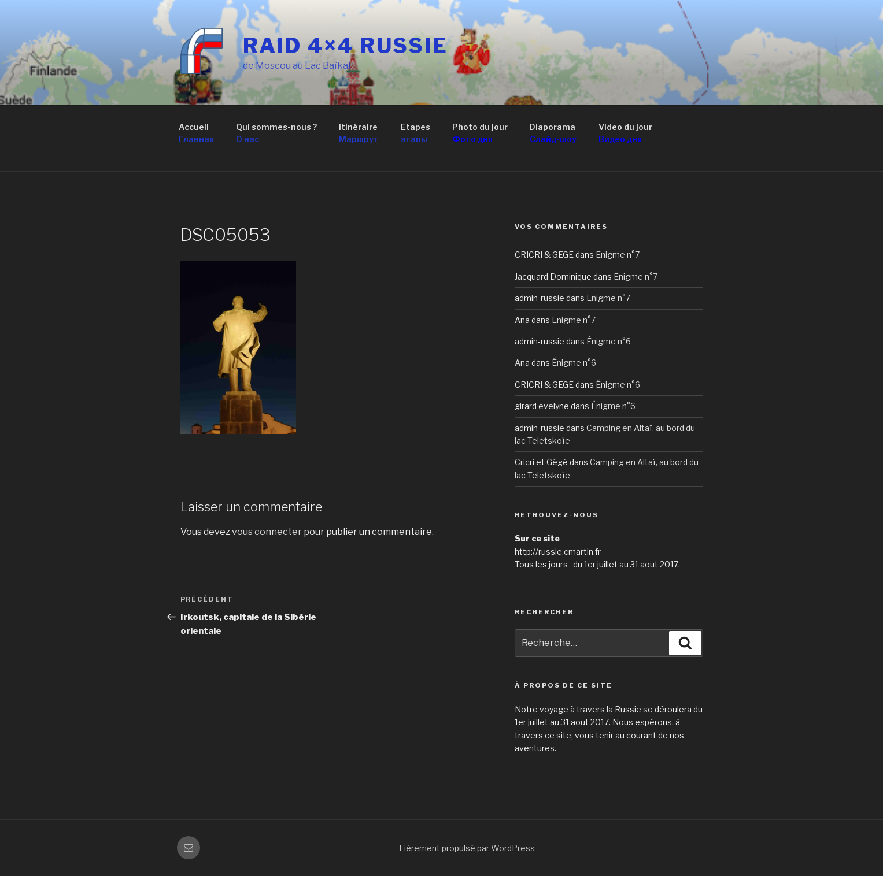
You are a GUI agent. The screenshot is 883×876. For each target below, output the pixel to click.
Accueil (196, 133)
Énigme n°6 (608, 341)
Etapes (415, 133)
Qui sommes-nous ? (276, 133)
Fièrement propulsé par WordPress (467, 848)
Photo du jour (480, 133)
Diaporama (553, 133)
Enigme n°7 (618, 254)
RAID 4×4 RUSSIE (345, 45)
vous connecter (267, 531)
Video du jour (625, 133)
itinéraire (359, 133)
